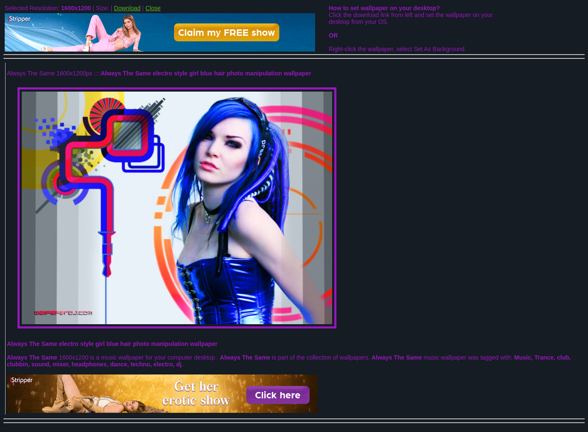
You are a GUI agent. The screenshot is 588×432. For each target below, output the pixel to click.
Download (127, 8)
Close (153, 8)
